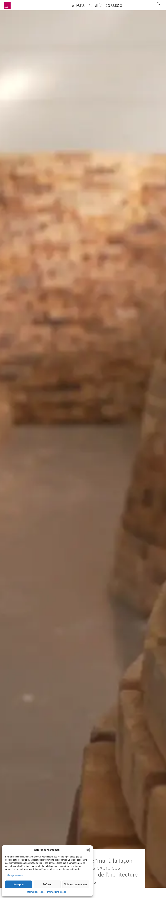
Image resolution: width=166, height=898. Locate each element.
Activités (95, 5)
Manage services (15, 875)
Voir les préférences (75, 884)
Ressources (113, 5)
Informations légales (36, 892)
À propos (78, 5)
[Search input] (144, 3)
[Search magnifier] (158, 3)
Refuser (47, 884)
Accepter (18, 884)
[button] (87, 850)
